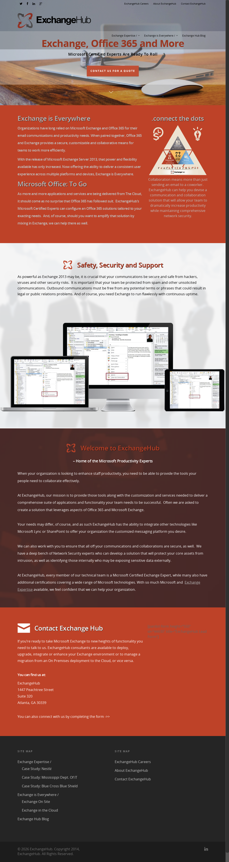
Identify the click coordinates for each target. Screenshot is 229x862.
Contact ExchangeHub (193, 3)
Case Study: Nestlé (37, 768)
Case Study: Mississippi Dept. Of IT (49, 777)
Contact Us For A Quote (112, 71)
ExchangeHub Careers (136, 3)
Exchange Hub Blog (194, 35)
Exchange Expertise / (126, 36)
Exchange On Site (36, 801)
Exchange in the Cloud (40, 810)
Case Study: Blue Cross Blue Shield (50, 786)
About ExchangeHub (164, 3)
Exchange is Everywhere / (161, 36)
